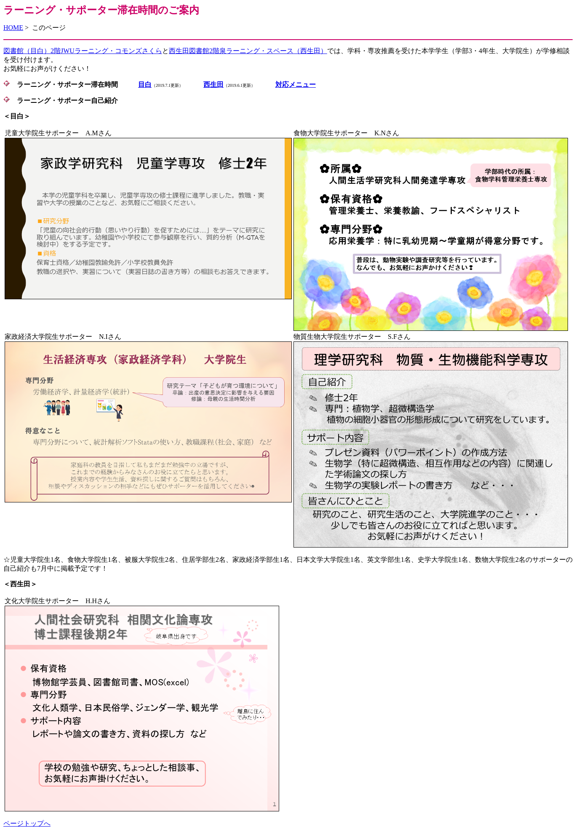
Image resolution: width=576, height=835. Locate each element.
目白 (145, 84)
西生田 (213, 84)
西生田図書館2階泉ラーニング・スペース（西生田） (248, 50)
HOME (13, 27)
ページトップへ (27, 823)
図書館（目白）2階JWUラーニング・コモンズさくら (82, 50)
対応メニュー (295, 84)
